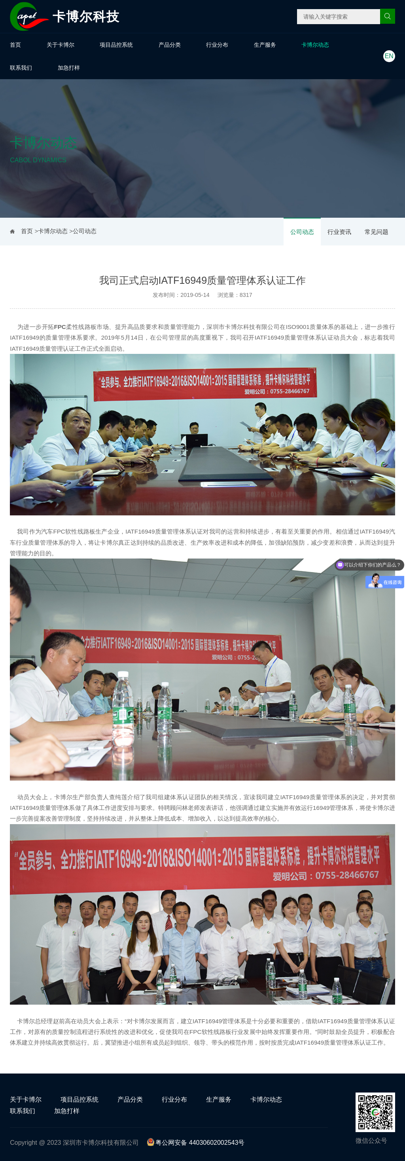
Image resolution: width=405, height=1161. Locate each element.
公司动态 (302, 231)
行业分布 (217, 45)
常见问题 (376, 231)
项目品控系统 (116, 45)
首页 (15, 45)
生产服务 (265, 45)
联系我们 (21, 68)
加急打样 (69, 68)
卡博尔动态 (315, 45)
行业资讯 (339, 231)
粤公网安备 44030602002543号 (195, 1142)
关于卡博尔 (60, 45)
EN (389, 56)
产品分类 (170, 45)
